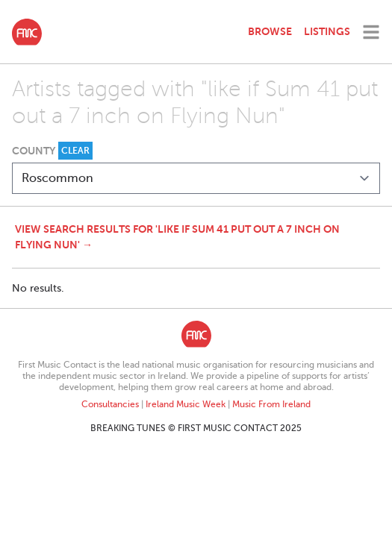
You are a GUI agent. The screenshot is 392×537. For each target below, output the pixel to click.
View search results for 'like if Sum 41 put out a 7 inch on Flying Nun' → (177, 237)
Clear (75, 150)
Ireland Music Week (185, 404)
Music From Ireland (271, 404)
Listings (327, 31)
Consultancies (110, 404)
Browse (270, 31)
